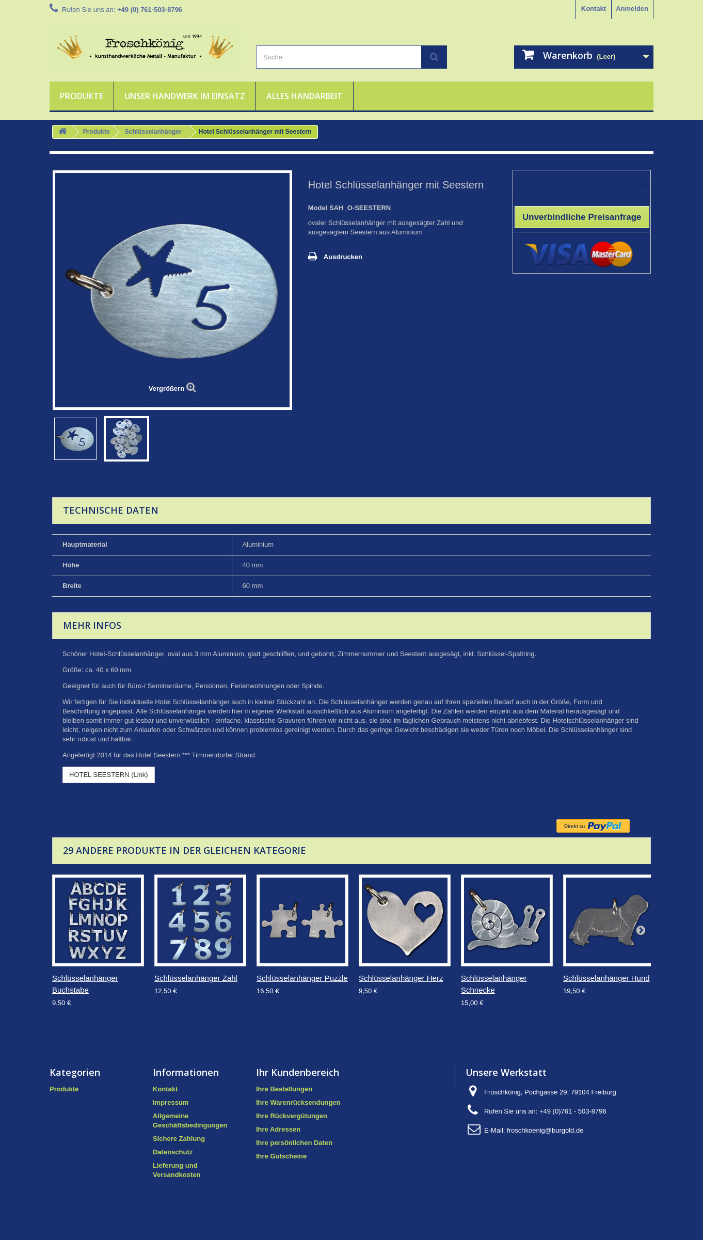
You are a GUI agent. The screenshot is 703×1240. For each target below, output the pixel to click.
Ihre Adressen (278, 1129)
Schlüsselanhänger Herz (401, 978)
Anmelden (632, 8)
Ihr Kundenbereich (297, 1072)
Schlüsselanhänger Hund (606, 978)
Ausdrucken (343, 257)
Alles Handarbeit (304, 96)
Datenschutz (173, 1152)
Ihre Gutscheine (281, 1156)
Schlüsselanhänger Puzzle (302, 978)
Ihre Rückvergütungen (291, 1116)
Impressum (170, 1102)
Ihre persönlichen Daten (294, 1143)
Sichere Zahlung (179, 1138)
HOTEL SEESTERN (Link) (108, 774)
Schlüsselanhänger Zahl (195, 978)
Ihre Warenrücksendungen (298, 1102)
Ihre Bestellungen (284, 1089)
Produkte (81, 96)
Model (318, 208)
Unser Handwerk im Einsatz (184, 96)
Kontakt (593, 8)
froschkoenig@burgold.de (545, 1130)
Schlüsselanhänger (153, 131)
